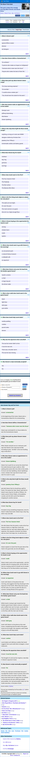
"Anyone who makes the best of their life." (13, 71)
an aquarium (5, 260)
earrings (4, 166)
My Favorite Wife (7, 724)
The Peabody (5, 182)
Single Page (19, 29)
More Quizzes (10, 745)
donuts (4, 330)
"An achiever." (5, 62)
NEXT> (27, 54)
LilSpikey (7, 22)
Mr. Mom (4, 712)
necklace (4, 156)
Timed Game (26, 29)
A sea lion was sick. (7, 346)
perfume (4, 162)
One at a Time (11, 29)
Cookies (26, 731)
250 (23, 22)
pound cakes (5, 327)
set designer (5, 49)
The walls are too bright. (8, 203)
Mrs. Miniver (5, 716)
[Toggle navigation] (27, 1)
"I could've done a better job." (10, 92)
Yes (3, 366)
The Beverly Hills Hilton (8, 188)
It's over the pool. (6, 206)
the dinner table (6, 284)
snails (3, 233)
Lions (12, 731)
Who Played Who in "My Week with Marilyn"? (14, 703)
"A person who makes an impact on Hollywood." (15, 65)
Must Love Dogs (6, 710)
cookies (4, 324)
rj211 (23, 689)
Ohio (9, 731)
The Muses (17, 731)
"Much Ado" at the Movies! (9, 714)
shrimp (4, 227)
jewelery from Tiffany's (8, 140)
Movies (2, 731)
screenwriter (5, 40)
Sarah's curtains (6, 275)
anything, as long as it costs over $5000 (13, 134)
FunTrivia (8, 748)
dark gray (4, 305)
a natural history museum (9, 254)
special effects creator (8, 43)
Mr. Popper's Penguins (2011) (9, 701)
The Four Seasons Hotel (8, 179)
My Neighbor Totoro (7, 718)
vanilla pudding (6, 321)
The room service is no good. (10, 209)
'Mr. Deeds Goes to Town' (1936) (11, 720)
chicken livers (5, 230)
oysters (4, 236)
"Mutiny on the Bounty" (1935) (11, 722)
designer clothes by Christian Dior (11, 137)
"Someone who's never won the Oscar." (12, 68)
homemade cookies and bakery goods (12, 143)
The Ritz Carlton (6, 185)
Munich (4, 706)
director (4, 46)
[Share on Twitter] (23, 15)
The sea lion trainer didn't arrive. (11, 343)
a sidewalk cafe (6, 257)
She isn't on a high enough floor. (11, 212)
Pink (22, 731)
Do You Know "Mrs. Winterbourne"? (11, 708)
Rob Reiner (5, 116)
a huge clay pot (6, 281)
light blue (4, 302)
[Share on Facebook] (17, 15)
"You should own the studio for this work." (13, 95)
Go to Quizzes (7, 742)
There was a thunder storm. (9, 349)
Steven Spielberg (6, 119)
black (3, 299)
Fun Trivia (5, 1)
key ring (4, 159)
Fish (6, 731)
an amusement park (7, 251)
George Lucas (5, 110)
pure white (5, 308)
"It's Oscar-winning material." (10, 86)
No (2, 369)
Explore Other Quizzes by (12, 739)
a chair (4, 278)
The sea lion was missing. (9, 352)
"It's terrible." (5, 89)
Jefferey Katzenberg (7, 113)
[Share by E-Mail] (27, 15)
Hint (28, 35)
